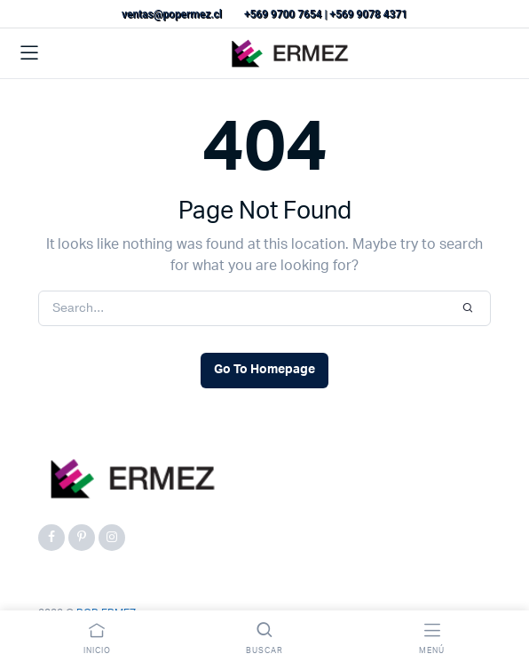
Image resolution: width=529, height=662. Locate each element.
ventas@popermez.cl (172, 14)
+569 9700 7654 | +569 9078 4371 (325, 14)
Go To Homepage (264, 369)
